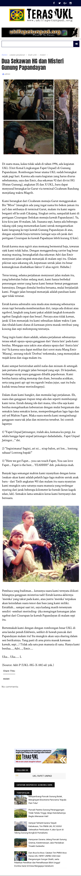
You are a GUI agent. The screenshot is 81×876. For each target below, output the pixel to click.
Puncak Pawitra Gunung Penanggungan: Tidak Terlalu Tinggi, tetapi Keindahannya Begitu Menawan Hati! (47, 813)
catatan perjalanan (17, 55)
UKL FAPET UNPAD (42, 776)
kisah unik (32, 55)
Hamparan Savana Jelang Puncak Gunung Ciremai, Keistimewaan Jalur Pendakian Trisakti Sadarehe (48, 843)
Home (4, 55)
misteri (42, 55)
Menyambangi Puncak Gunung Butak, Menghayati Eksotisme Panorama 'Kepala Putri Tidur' (47, 800)
